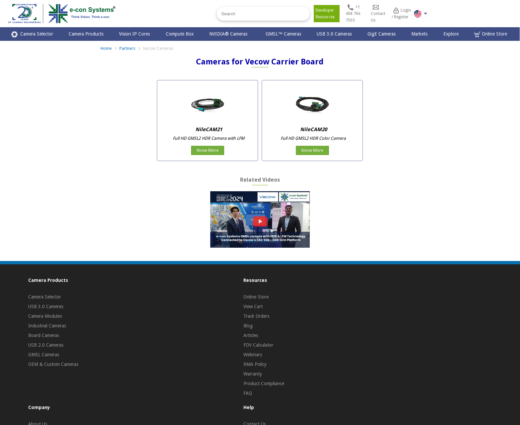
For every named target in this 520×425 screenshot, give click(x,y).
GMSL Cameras (43, 354)
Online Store (490, 34)
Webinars (252, 354)
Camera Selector (32, 34)
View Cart (253, 306)
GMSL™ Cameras (283, 34)
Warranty (252, 374)
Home (106, 48)
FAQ (247, 393)
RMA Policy (255, 364)
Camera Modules (45, 316)
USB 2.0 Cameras (45, 345)
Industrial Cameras (47, 325)
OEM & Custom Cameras (53, 364)
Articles (250, 335)
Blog (248, 325)
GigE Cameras (381, 34)
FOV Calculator (258, 345)
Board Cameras (43, 335)
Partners (127, 48)
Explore (451, 34)
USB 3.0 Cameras (334, 34)
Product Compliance (263, 383)
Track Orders (256, 316)
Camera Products (86, 34)
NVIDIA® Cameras (229, 34)
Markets (419, 34)
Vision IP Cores (134, 34)
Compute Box (180, 34)
